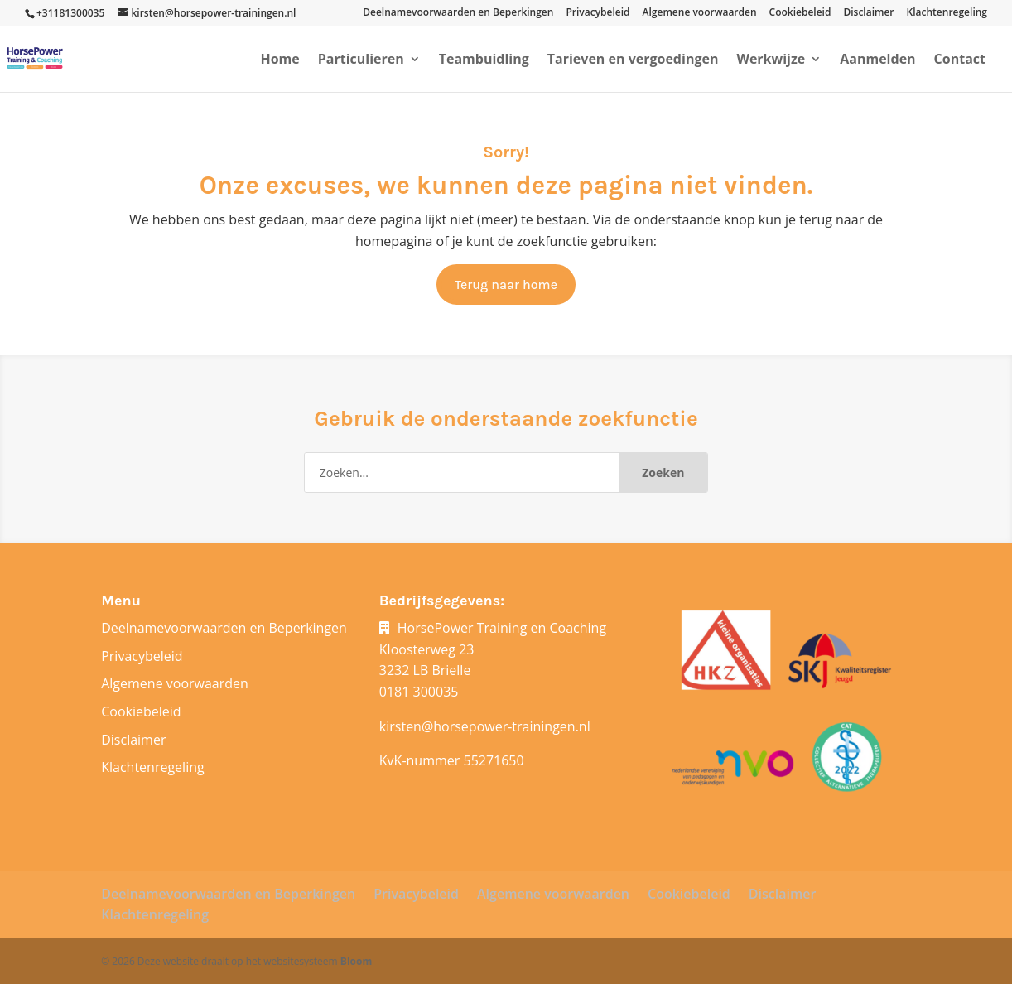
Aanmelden (877, 60)
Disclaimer (868, 13)
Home (279, 60)
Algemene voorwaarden (700, 13)
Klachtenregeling (947, 13)
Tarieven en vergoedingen (633, 60)
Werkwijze (770, 60)
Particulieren (361, 60)
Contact (959, 60)
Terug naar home (506, 284)
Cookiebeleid (800, 13)
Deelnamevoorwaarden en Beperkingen (458, 13)
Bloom (356, 961)
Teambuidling (484, 60)
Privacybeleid (597, 13)
